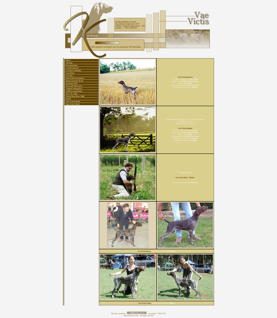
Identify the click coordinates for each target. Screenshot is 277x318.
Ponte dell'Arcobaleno (74, 78)
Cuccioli (69, 76)
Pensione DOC (71, 83)
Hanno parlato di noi (74, 81)
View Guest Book (72, 101)
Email (68, 99)
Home (68, 60)
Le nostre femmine (73, 70)
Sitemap (69, 63)
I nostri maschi (71, 68)
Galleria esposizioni (73, 91)
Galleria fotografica (73, 89)
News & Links (71, 94)
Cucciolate (69, 73)
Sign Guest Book (72, 104)
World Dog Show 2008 (74, 96)
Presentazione (71, 65)
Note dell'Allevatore (73, 86)
